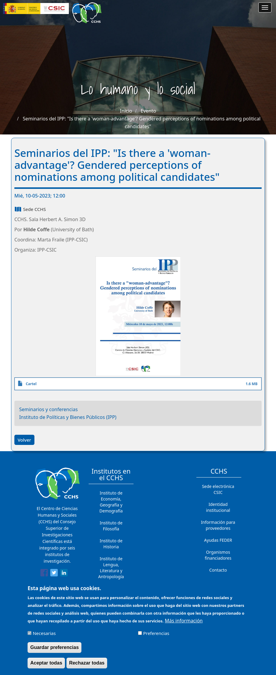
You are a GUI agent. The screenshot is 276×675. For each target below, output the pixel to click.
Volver (24, 440)
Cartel (31, 383)
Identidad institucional (218, 507)
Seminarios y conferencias (48, 409)
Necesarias (44, 637)
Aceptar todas (46, 666)
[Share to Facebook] (44, 573)
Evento (148, 111)
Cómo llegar (218, 582)
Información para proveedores (218, 525)
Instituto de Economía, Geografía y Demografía (111, 502)
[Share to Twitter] (54, 573)
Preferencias (156, 637)
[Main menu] (265, 7)
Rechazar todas (86, 666)
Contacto (218, 570)
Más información (184, 624)
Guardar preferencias (54, 650)
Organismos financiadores (218, 555)
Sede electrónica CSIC (218, 489)
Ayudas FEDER (218, 540)
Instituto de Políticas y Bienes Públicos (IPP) (67, 417)
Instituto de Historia (111, 544)
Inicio (126, 111)
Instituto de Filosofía (111, 526)
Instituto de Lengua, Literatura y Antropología (111, 567)
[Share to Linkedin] (64, 573)
